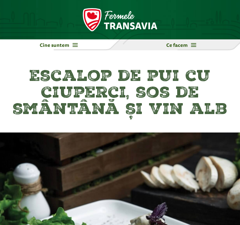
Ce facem (181, 45)
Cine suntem (59, 45)
